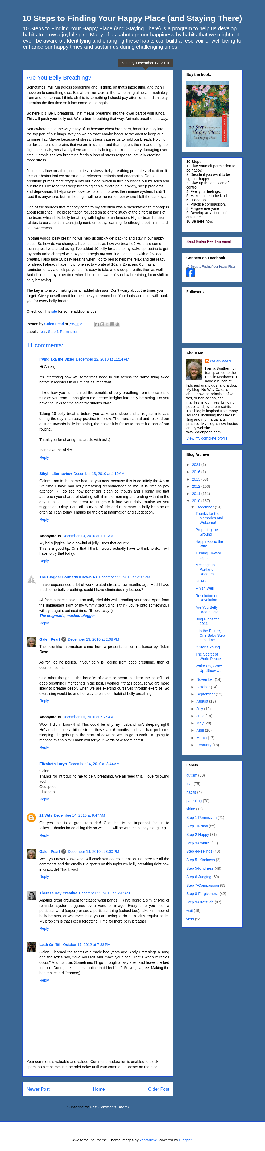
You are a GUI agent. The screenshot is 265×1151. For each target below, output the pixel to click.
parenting (194, 801)
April (200, 730)
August (202, 701)
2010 (196, 501)
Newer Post (38, 1089)
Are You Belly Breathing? (207, 609)
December (205, 507)
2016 (196, 472)
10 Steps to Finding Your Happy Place (210, 266)
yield (190, 919)
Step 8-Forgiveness (202, 893)
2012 (196, 486)
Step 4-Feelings (199, 851)
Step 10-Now (197, 826)
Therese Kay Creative (58, 893)
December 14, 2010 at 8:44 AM (93, 764)
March (202, 738)
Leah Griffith (50, 945)
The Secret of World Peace (208, 656)
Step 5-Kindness (200, 868)
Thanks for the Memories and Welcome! (209, 518)
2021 (196, 464)
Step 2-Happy (197, 834)
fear (43, 332)
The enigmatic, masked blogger (67, 616)
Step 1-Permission (63, 332)
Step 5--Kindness (200, 860)
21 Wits (45, 815)
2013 (196, 479)
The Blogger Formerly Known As (68, 577)
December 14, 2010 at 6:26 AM (88, 717)
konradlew (148, 1140)
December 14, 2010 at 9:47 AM (79, 815)
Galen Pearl (54, 324)
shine (190, 809)
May (200, 723)
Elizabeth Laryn (53, 764)
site (54, 311)
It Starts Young (208, 647)
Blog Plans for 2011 (207, 621)
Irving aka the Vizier (56, 359)
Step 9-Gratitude (200, 902)
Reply (44, 457)
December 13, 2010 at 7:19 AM (88, 536)
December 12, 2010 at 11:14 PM (102, 359)
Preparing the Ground (207, 532)
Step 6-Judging (198, 877)
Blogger (185, 1140)
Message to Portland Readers (205, 569)
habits (191, 792)
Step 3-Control (198, 843)
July (200, 709)
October (203, 687)
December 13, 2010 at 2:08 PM (93, 639)
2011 (196, 493)
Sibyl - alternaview (55, 474)
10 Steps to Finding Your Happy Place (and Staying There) (132, 18)
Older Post (158, 1089)
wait (189, 910)
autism (191, 775)
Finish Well (205, 588)
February (204, 745)
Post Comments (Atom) (109, 1107)
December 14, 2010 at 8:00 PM (93, 851)
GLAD (201, 581)
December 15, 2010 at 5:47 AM (104, 893)
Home (99, 1089)
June (200, 716)
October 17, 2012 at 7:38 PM (86, 945)
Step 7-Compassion (202, 885)
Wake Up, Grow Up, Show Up (209, 668)
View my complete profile (206, 438)
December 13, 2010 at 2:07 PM (124, 577)
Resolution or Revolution (207, 598)
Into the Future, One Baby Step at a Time (210, 635)
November (205, 679)
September (206, 694)
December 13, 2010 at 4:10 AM (99, 474)
